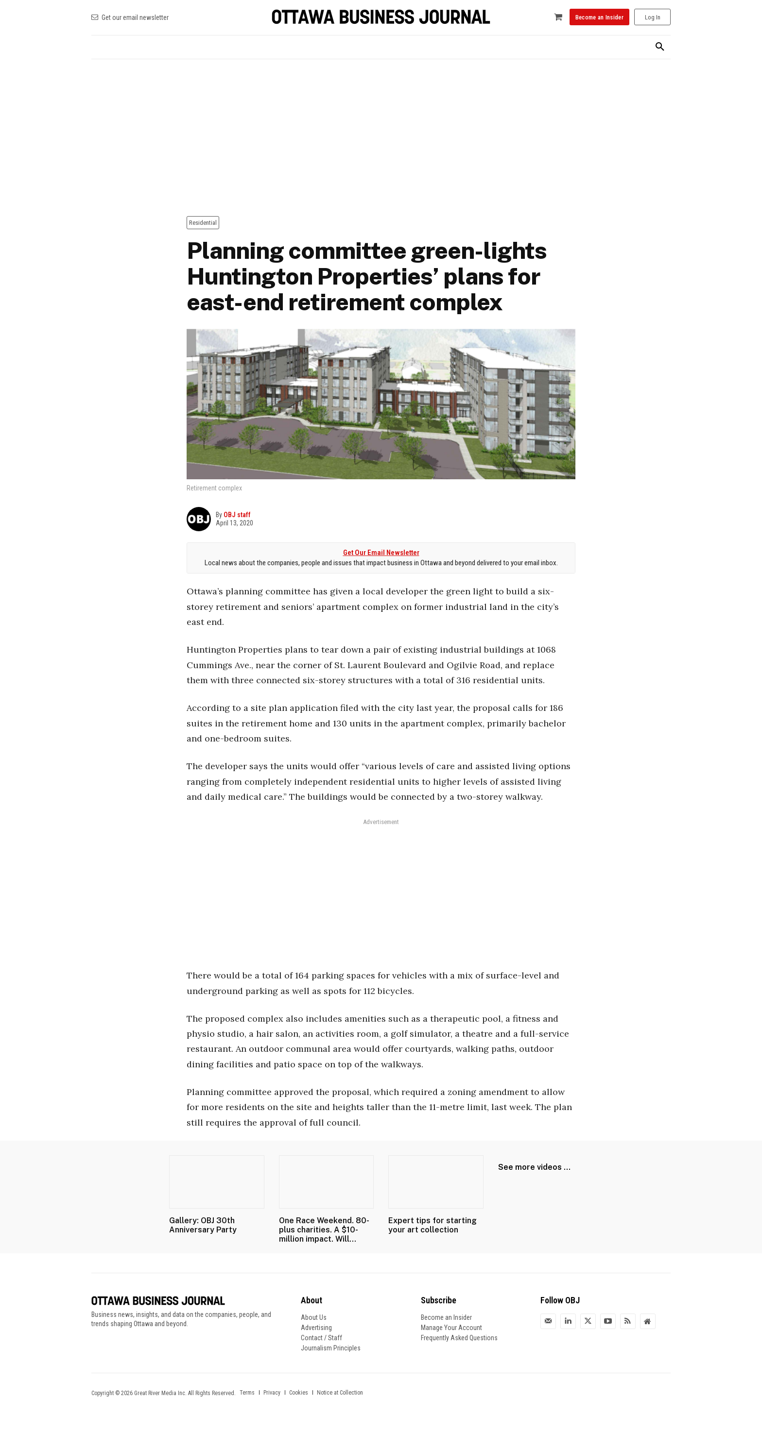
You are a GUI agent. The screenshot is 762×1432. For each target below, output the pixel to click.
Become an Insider (446, 1317)
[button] (660, 47)
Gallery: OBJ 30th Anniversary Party (203, 1225)
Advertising (316, 1327)
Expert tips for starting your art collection (432, 1225)
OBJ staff (237, 515)
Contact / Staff (321, 1338)
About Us (314, 1317)
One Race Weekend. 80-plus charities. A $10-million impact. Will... (324, 1230)
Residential (203, 222)
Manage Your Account (451, 1327)
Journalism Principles (331, 1348)
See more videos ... (534, 1167)
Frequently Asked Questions (459, 1338)
